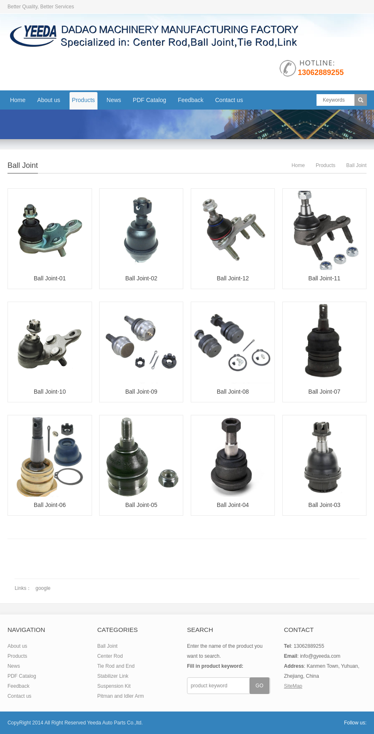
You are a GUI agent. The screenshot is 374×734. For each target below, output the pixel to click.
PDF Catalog (149, 100)
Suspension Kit (113, 686)
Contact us (229, 100)
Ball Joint (22, 165)
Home (17, 100)
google (42, 588)
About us (48, 100)
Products (83, 100)
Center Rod (109, 656)
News (114, 100)
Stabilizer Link (112, 676)
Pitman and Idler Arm (120, 696)
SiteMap (293, 686)
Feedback (190, 100)
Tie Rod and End (116, 666)
